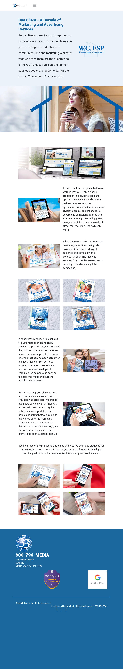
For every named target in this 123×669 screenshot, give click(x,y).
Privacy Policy (69, 606)
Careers (89, 606)
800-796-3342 (101, 606)
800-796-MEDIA (32, 555)
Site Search (56, 606)
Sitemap (81, 606)
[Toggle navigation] (34, 5)
